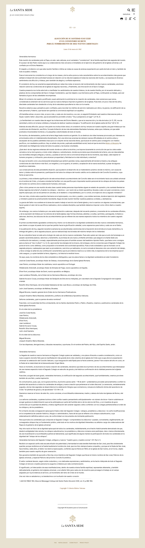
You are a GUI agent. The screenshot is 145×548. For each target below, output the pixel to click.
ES (71, 27)
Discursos (25, 15)
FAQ (55, 542)
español (127, 14)
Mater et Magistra (112, 143)
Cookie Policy (73, 542)
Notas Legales (62, 542)
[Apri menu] (133, 10)
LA (74, 27)
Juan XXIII (14, 15)
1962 (32, 15)
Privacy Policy (84, 542)
